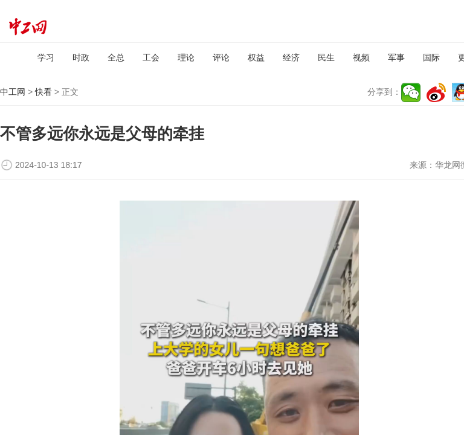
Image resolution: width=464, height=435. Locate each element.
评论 (221, 57)
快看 (43, 92)
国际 (431, 57)
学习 (45, 57)
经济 (291, 57)
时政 (80, 57)
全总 (116, 57)
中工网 (12, 92)
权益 (256, 57)
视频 (361, 57)
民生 (326, 57)
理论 (186, 57)
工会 (151, 57)
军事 (396, 57)
